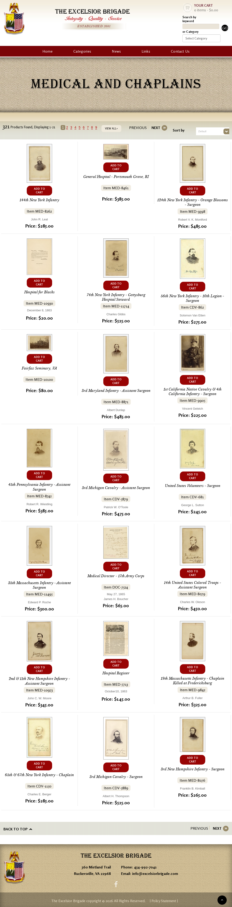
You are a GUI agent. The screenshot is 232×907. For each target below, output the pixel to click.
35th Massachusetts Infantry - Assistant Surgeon (39, 584)
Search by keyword (189, 19)
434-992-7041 (145, 865)
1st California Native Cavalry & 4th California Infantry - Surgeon (193, 391)
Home (47, 51)
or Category (190, 31)
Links (146, 51)
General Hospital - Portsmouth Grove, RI (116, 176)
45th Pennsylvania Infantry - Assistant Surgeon (39, 486)
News (116, 51)
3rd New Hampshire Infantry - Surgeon (192, 768)
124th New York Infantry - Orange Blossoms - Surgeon (192, 202)
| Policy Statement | (164, 900)
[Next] (155, 128)
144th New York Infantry (39, 200)
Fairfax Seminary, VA (39, 368)
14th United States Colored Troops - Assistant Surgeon (192, 584)
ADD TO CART (39, 190)
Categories (82, 51)
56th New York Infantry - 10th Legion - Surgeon (192, 298)
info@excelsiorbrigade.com (155, 872)
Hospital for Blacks (39, 292)
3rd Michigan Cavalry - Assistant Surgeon (116, 487)
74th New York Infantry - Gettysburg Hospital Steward (116, 296)
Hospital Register (116, 672)
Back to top (15, 828)
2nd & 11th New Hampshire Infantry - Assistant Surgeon (39, 680)
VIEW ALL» (112, 128)
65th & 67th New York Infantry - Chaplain (39, 774)
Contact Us (180, 51)
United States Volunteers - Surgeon (192, 485)
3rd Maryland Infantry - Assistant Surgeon (116, 390)
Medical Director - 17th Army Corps (115, 576)
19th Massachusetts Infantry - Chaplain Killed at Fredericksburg (192, 680)
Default (201, 131)
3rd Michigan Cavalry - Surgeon (116, 776)
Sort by (178, 130)
